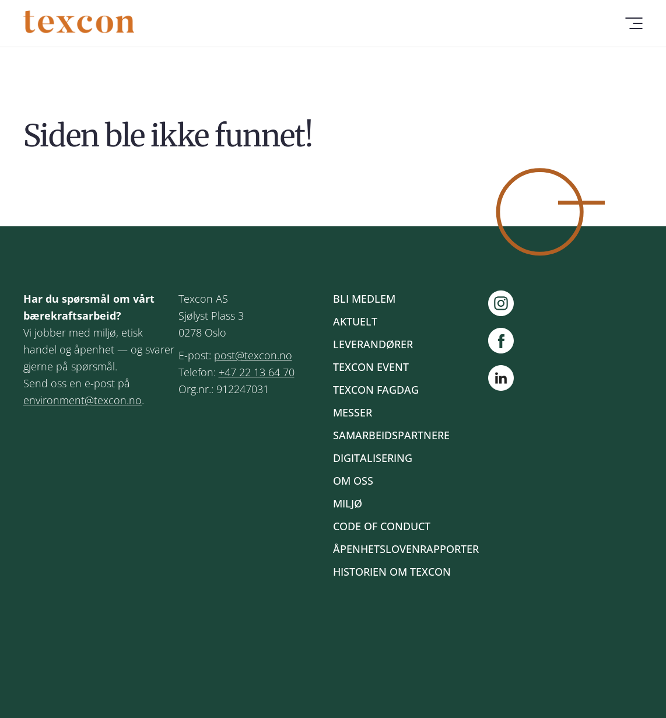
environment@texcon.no (82, 400)
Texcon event (371, 367)
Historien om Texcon (392, 572)
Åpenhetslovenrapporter (406, 549)
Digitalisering (372, 458)
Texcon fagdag (376, 390)
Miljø (347, 503)
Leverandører (373, 344)
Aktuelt (355, 321)
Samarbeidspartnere (391, 435)
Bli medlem (364, 299)
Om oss (353, 481)
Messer (352, 412)
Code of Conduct (381, 526)
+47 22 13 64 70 (257, 372)
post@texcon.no (253, 355)
